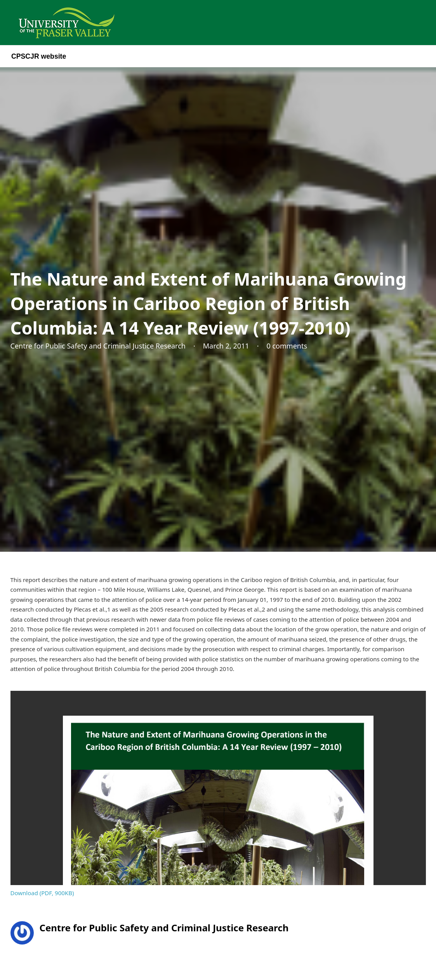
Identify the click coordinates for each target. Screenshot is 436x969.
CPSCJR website (38, 56)
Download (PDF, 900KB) (42, 893)
